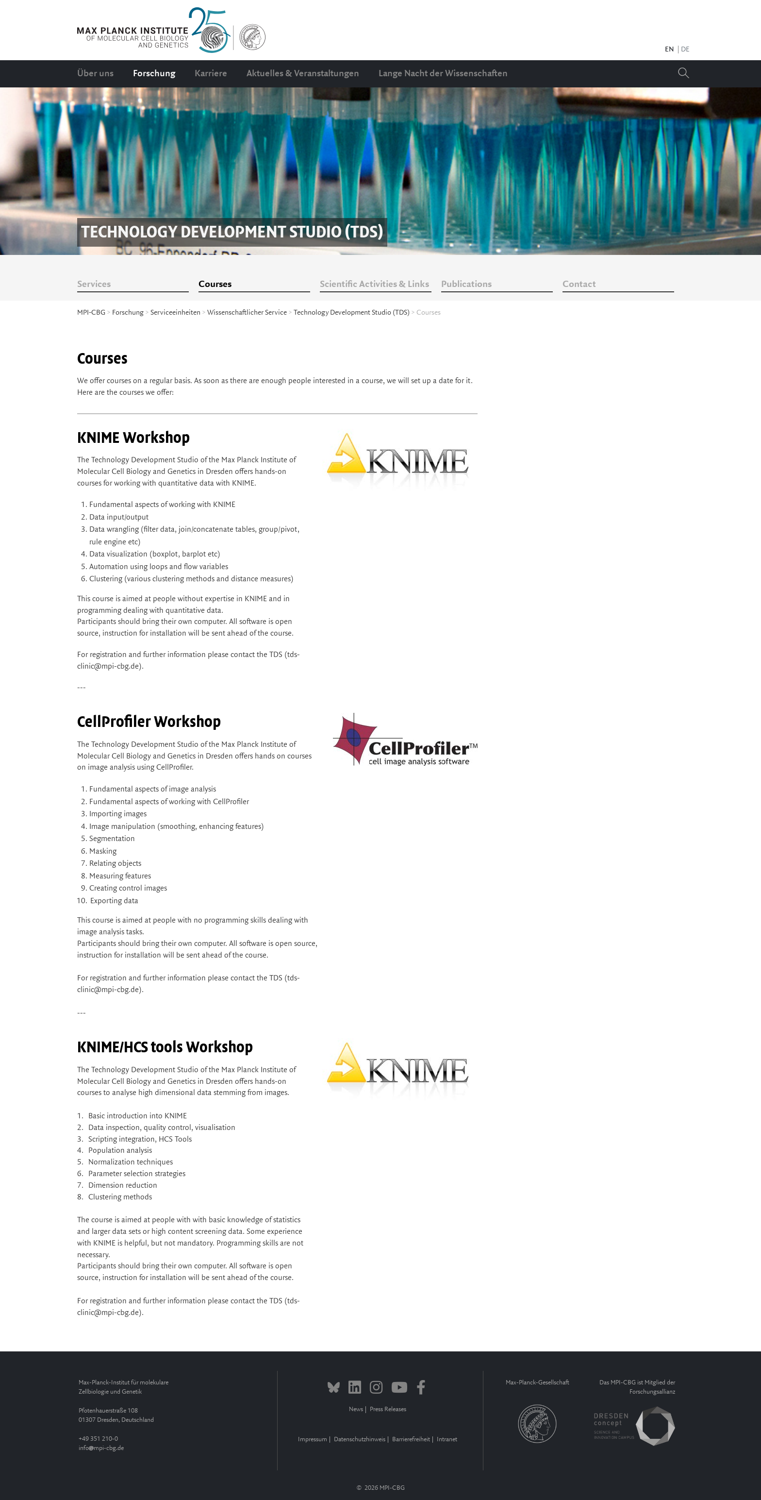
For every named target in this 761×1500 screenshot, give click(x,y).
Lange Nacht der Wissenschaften (443, 74)
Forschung (154, 74)
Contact (579, 284)
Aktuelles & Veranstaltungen (303, 74)
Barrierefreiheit (411, 1439)
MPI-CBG (91, 313)
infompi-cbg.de (101, 1448)
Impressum (312, 1439)
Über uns (95, 74)
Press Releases (388, 1409)
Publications (466, 284)
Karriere (211, 74)
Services (94, 284)
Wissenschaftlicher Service (247, 313)
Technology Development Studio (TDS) (352, 313)
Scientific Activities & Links (374, 284)
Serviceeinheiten (175, 313)
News (356, 1409)
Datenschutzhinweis (359, 1439)
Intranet (447, 1439)
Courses (215, 284)
